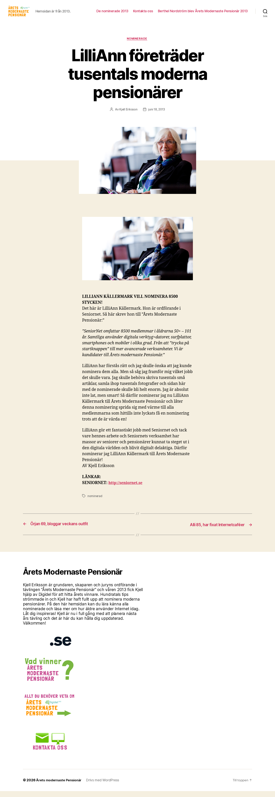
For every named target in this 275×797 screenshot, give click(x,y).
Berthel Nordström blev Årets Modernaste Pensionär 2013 (203, 14)
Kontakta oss (143, 14)
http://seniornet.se (126, 489)
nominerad (95, 502)
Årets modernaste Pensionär (59, 786)
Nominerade (137, 45)
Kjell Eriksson (128, 116)
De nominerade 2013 (112, 14)
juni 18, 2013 (157, 116)
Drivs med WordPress (104, 786)
